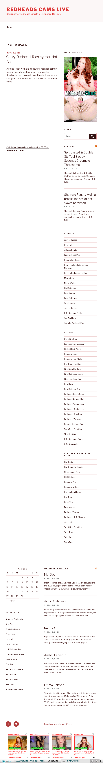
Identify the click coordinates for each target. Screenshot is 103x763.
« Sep (12, 601)
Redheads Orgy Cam (73, 414)
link (100, 721)
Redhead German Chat (74, 399)
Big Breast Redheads (73, 467)
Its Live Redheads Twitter (75, 273)
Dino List (68, 245)
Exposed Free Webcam (74, 344)
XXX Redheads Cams (73, 439)
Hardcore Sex (70, 482)
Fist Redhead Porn (72, 255)
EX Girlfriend (69, 477)
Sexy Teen (68, 532)
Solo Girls (68, 537)
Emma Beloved (54, 685)
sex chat (68, 522)
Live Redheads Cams (73, 374)
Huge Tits (68, 502)
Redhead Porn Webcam (74, 404)
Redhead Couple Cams (74, 394)
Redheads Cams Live (37, 9)
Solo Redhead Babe (14, 689)
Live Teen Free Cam (73, 379)
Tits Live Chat (70, 434)
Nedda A (50, 628)
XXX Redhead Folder (73, 313)
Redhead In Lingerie (14, 669)
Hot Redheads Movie (15, 654)
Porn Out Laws (70, 298)
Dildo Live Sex (70, 339)
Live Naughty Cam (72, 369)
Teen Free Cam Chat (73, 429)
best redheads (70, 240)
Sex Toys (10, 684)
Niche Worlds (70, 283)
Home (9, 27)
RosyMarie (19, 72)
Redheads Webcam (73, 419)
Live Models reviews (56, 568)
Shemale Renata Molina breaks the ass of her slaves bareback (80, 199)
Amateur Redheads (14, 619)
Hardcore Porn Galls (73, 359)
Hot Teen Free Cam (73, 364)
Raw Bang (68, 384)
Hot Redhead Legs (72, 492)
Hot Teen (68, 497)
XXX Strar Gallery (71, 444)
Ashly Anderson (55, 601)
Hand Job (10, 639)
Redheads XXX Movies (74, 517)
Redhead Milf (11, 674)
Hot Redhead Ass (13, 649)
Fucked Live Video (72, 349)
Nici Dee (49, 574)
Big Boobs (68, 462)
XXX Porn (69, 146)
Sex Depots (69, 303)
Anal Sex (9, 624)
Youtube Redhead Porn (74, 323)
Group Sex (10, 634)
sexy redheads (70, 308)
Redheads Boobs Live (74, 409)
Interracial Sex (12, 659)
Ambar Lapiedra (55, 655)
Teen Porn (68, 542)
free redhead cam (72, 260)
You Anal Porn (70, 318)
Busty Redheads (13, 629)
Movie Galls (69, 278)
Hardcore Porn (12, 644)
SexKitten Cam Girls (73, 527)
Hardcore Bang (71, 354)
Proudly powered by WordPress (58, 724)
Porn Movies (69, 507)
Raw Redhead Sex (72, 389)
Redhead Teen (12, 679)
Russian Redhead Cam (74, 424)
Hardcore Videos (71, 487)
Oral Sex (9, 664)
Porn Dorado (69, 293)
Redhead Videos (71, 512)
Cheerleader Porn (72, 472)
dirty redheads (70, 250)
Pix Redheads (70, 288)
